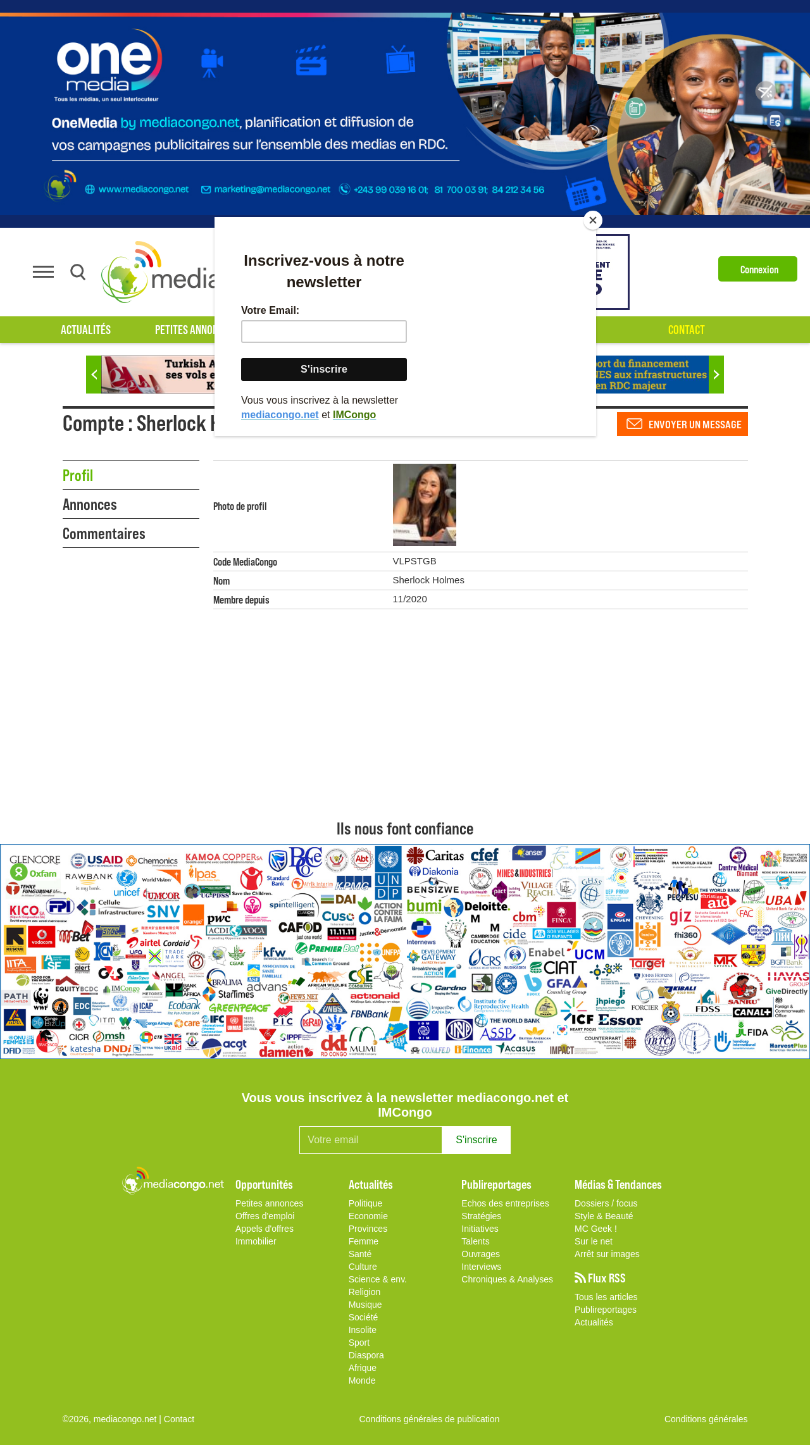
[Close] (592, 220)
